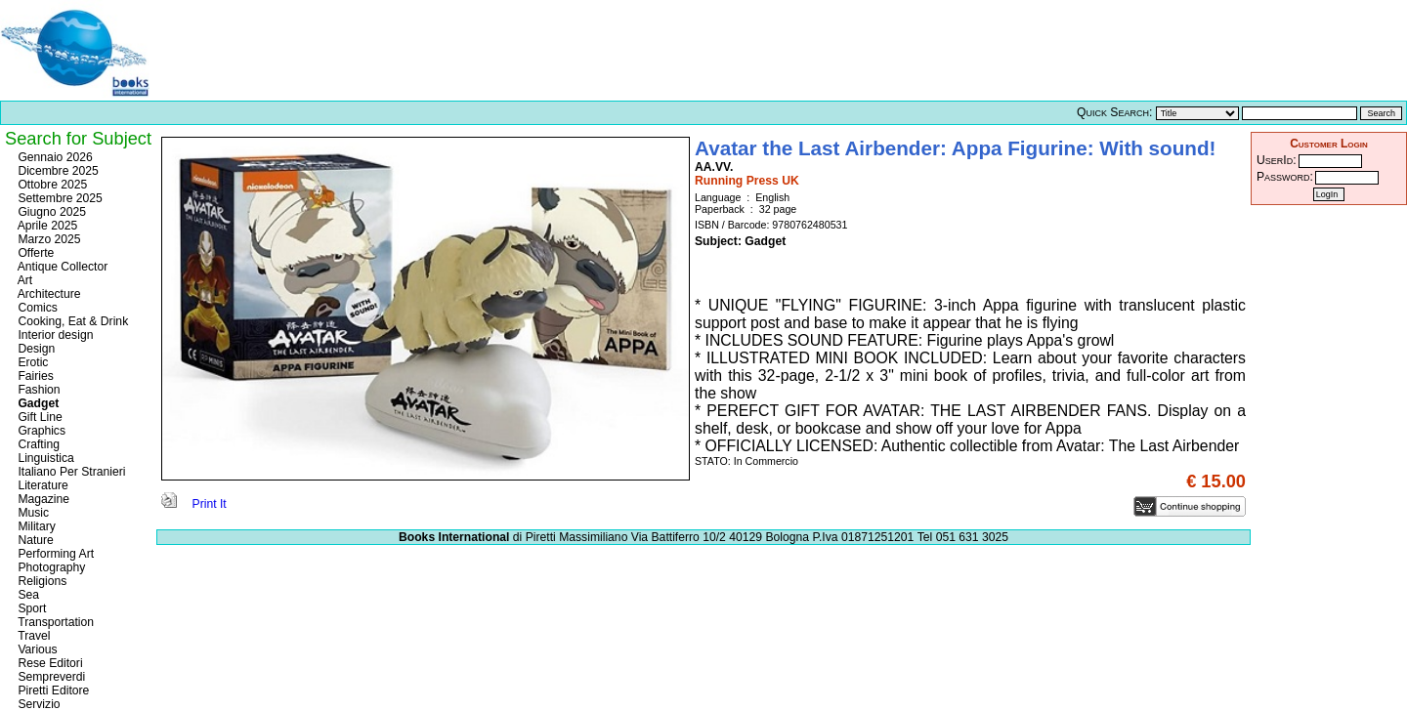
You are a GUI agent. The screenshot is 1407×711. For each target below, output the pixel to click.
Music (32, 513)
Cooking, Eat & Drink (71, 321)
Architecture (48, 294)
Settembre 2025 (59, 198)
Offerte (34, 253)
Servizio (38, 704)
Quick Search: (1114, 112)
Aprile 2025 (46, 225)
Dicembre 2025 (57, 171)
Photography (50, 567)
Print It (194, 504)
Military (35, 526)
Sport (30, 608)
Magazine (42, 499)
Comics (36, 307)
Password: (1285, 177)
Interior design (54, 335)
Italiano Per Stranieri (70, 472)
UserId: (1277, 160)
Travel (32, 636)
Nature (34, 540)
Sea (27, 595)
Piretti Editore (52, 690)
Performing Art (54, 554)
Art (23, 280)
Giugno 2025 (50, 212)
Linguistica (44, 458)
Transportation (54, 622)
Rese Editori (49, 663)
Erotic (31, 362)
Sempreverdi (50, 677)
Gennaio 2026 (54, 157)
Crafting (37, 444)
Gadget (37, 403)
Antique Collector (61, 266)
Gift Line (39, 417)
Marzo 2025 (48, 239)
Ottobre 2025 (51, 184)
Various (36, 649)
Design (35, 349)
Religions (40, 581)
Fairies (34, 376)
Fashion (38, 390)
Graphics (40, 431)
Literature (41, 485)
